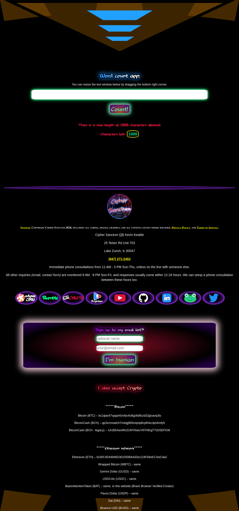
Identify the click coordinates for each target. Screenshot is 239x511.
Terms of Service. (208, 227)
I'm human (119, 359)
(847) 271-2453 (119, 259)
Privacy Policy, (181, 227)
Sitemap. (25, 227)
